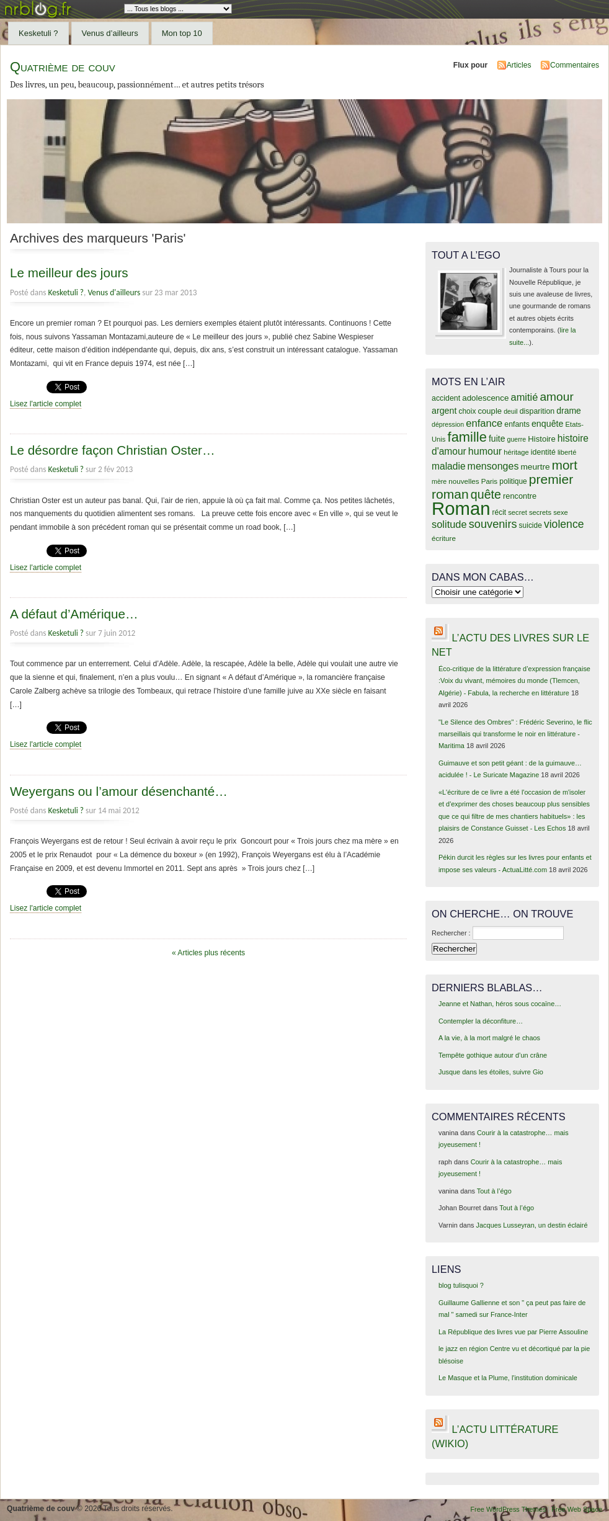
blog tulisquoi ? (461, 1285)
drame (568, 411)
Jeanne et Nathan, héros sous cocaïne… (499, 1003)
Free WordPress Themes (508, 1509)
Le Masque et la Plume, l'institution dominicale (507, 1377)
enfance (484, 423)
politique (513, 481)
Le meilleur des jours (69, 272)
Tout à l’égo (494, 1191)
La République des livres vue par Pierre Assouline (513, 1332)
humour (485, 451)
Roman (461, 508)
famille (467, 437)
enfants (517, 424)
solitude (449, 524)
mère (439, 481)
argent (444, 411)
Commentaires (574, 65)
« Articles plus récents (208, 952)
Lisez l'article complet (45, 403)
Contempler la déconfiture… (480, 1021)
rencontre (519, 496)
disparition (537, 411)
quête (486, 494)
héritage (516, 452)
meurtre (534, 466)
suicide (530, 525)
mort (564, 465)
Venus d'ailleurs (113, 292)
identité (543, 452)
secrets (540, 512)
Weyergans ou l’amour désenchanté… (119, 791)
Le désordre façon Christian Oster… (112, 450)
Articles (519, 65)
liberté (567, 452)
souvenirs (493, 524)
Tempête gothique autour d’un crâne (492, 1055)
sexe (560, 512)
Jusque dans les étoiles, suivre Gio (490, 1072)
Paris (489, 481)
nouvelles (463, 481)
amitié (524, 397)
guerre (516, 439)
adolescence (485, 398)
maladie (449, 466)
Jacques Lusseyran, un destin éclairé (532, 1225)
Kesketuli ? (38, 33)
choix (467, 411)
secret (517, 512)
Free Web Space (576, 1509)
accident (446, 398)
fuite (497, 439)
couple (490, 411)
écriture (444, 538)
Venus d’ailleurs (110, 33)
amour (556, 396)
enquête (547, 424)
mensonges (493, 465)
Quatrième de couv (62, 66)
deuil (511, 411)
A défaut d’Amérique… (74, 614)
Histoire (541, 439)
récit (499, 512)
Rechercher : (451, 933)
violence (564, 524)
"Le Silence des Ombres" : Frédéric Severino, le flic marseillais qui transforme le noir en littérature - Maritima (515, 734)
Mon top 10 (182, 33)
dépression (448, 424)
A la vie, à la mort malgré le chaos (489, 1038)
